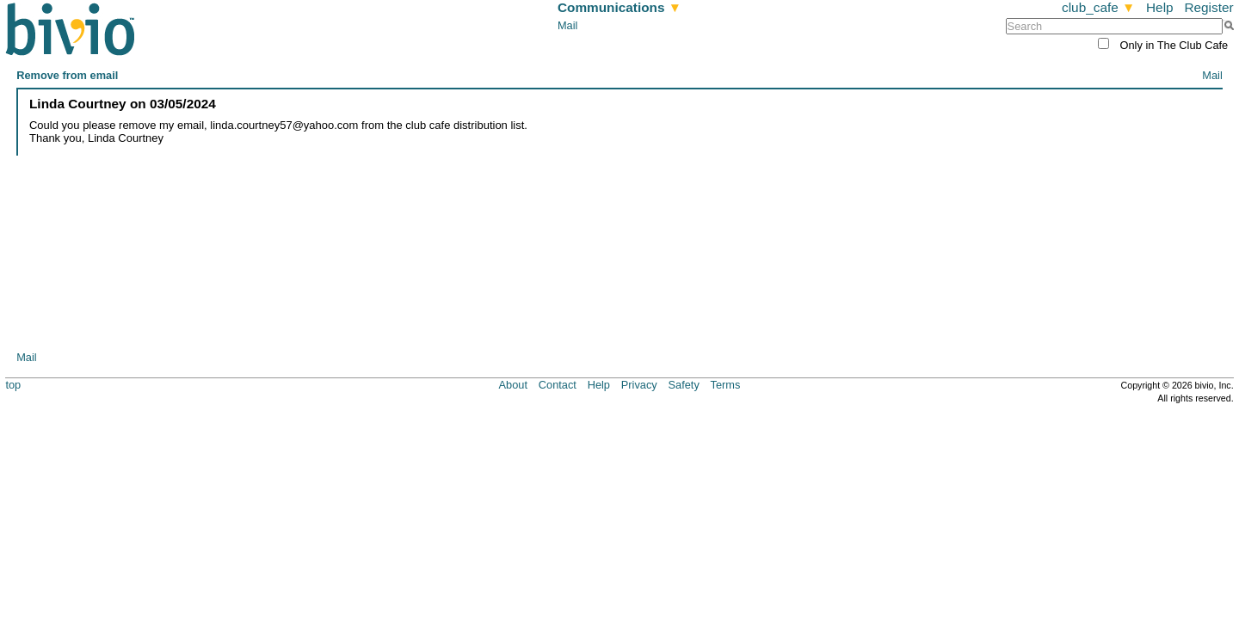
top (13, 384)
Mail (567, 25)
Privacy (639, 384)
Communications (619, 7)
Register (1208, 7)
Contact (557, 384)
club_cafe (1098, 7)
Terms (726, 384)
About (513, 384)
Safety (684, 384)
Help (1160, 7)
